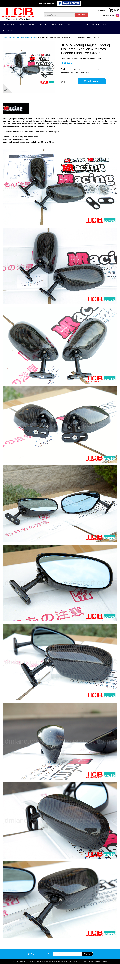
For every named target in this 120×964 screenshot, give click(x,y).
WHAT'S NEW (8, 24)
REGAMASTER (9, 31)
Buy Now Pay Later (46, 3)
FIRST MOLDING (57, 24)
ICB (87, 24)
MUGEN (95, 24)
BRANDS (32, 24)
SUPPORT (102, 10)
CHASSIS (21, 24)
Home (5, 37)
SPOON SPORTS (75, 24)
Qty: (63, 82)
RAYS (105, 24)
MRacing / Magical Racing (27, 37)
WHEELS (43, 24)
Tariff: (63, 69)
